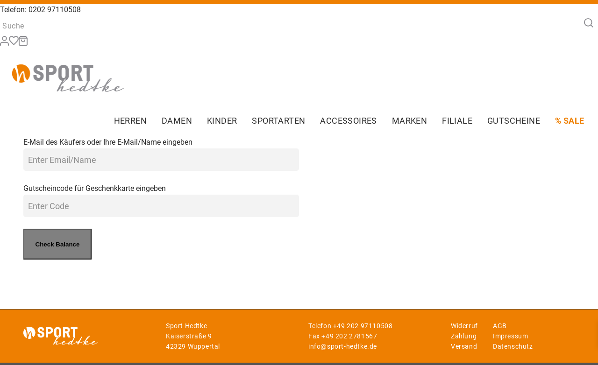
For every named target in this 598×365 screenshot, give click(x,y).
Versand (464, 346)
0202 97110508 (54, 9)
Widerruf (464, 326)
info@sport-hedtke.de (342, 346)
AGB (500, 326)
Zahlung (464, 336)
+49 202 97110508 (363, 326)
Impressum (510, 336)
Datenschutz (513, 346)
